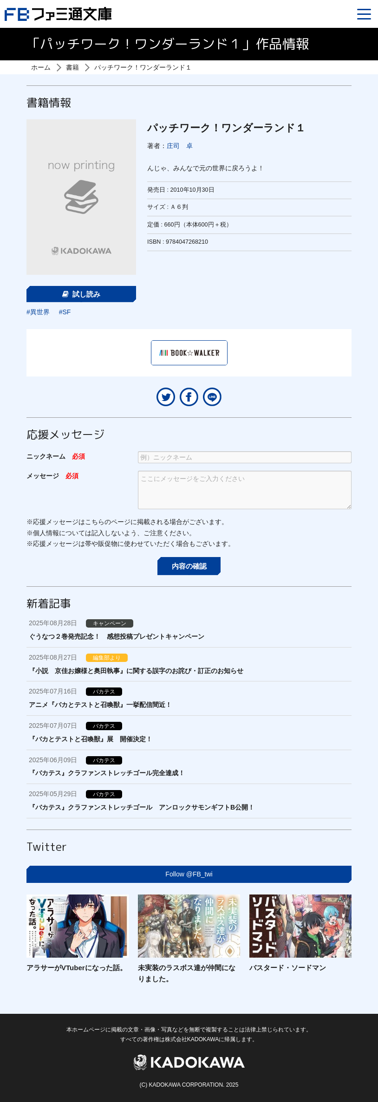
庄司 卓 (180, 145)
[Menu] (364, 14)
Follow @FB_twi (188, 874)
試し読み (81, 294)
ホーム (41, 67)
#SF (65, 312)
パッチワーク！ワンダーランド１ (143, 67)
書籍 (72, 67)
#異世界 (38, 312)
